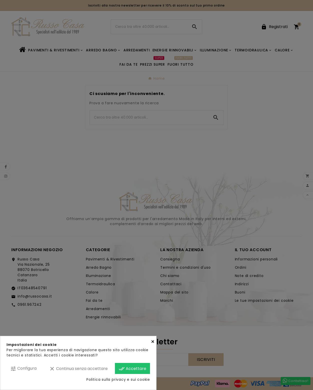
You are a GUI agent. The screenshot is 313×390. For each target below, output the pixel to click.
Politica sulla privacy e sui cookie (118, 379)
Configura (23, 368)
